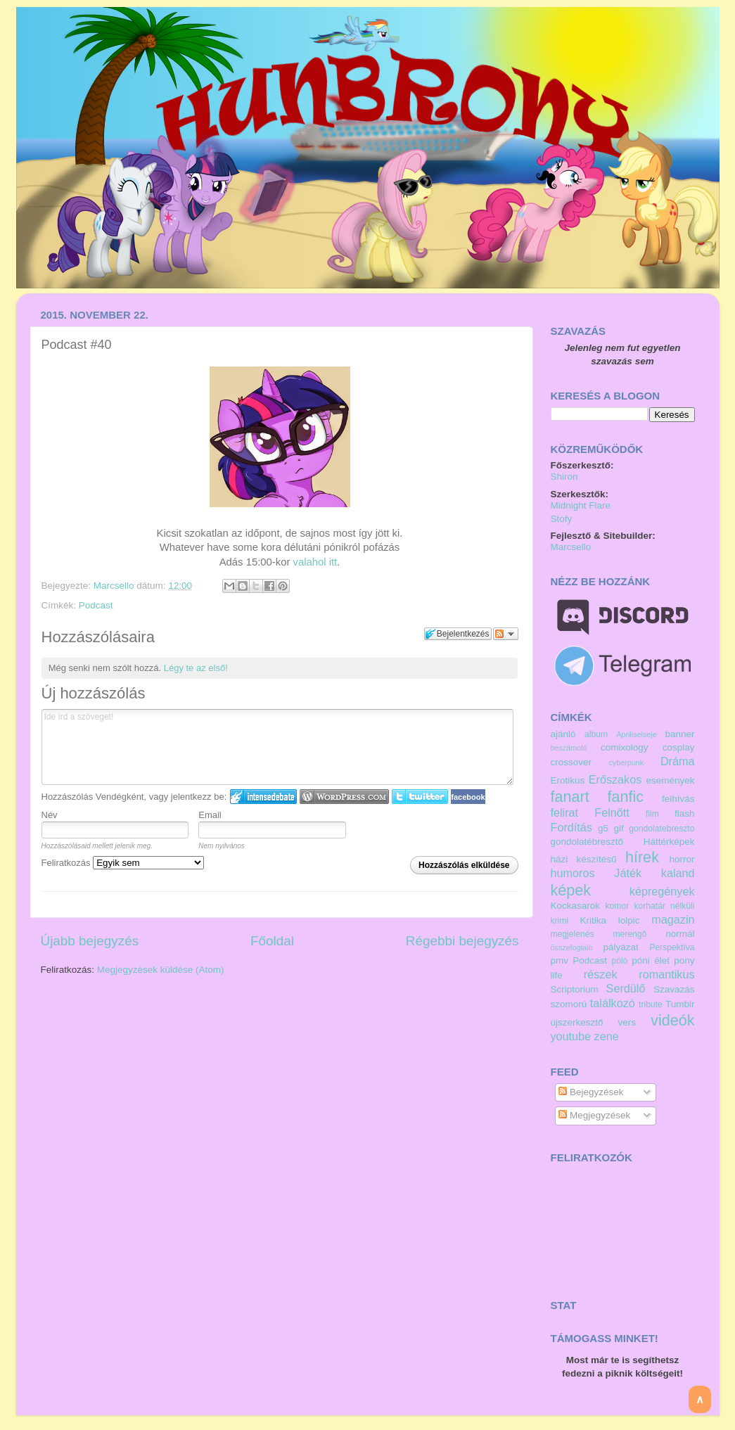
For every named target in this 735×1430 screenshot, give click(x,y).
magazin (672, 919)
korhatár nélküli (664, 906)
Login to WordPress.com (344, 796)
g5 (603, 828)
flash (685, 813)
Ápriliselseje (636, 734)
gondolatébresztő (587, 841)
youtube (571, 1036)
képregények (662, 891)
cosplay (679, 747)
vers (627, 1022)
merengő (629, 934)
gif (619, 828)
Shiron (564, 476)
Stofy (562, 518)
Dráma (677, 761)
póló (619, 961)
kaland (678, 873)
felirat (565, 812)
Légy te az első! (196, 668)
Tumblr (680, 1004)
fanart (570, 796)
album (596, 734)
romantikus (666, 974)
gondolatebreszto (661, 829)
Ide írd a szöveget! (277, 747)
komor (617, 906)
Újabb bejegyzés (90, 940)
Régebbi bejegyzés (462, 940)
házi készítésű (584, 859)
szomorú (569, 1004)
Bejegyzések (590, 1092)
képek (571, 890)
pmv (560, 960)
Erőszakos (615, 779)
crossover (571, 762)
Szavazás (674, 989)
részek (601, 974)
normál (679, 933)
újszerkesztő (577, 1022)
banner (679, 734)
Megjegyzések (594, 1115)
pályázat (620, 947)
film (652, 814)
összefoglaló (572, 947)
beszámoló (569, 747)
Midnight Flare (581, 505)
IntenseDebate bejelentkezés (263, 796)
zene (606, 1036)
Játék (627, 873)
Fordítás (571, 827)
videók (672, 1020)
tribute (651, 1004)
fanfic (626, 796)
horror (682, 859)
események (670, 780)
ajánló (563, 734)
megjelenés (572, 934)
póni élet (651, 960)
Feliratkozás (123, 862)
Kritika (593, 920)
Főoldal (272, 940)
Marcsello (115, 585)
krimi (560, 921)
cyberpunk (626, 762)
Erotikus (568, 780)
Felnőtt (611, 812)
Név (49, 815)
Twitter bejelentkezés (420, 796)
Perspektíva (671, 947)
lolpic (629, 920)
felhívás (678, 798)
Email (210, 815)
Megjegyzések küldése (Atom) (160, 969)
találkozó (612, 1003)
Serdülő (626, 988)
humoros (573, 873)
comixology (624, 747)
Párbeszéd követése (505, 633)
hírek (642, 857)
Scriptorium (575, 989)
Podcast (96, 605)
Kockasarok (576, 905)
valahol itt (315, 562)
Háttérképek (669, 841)
